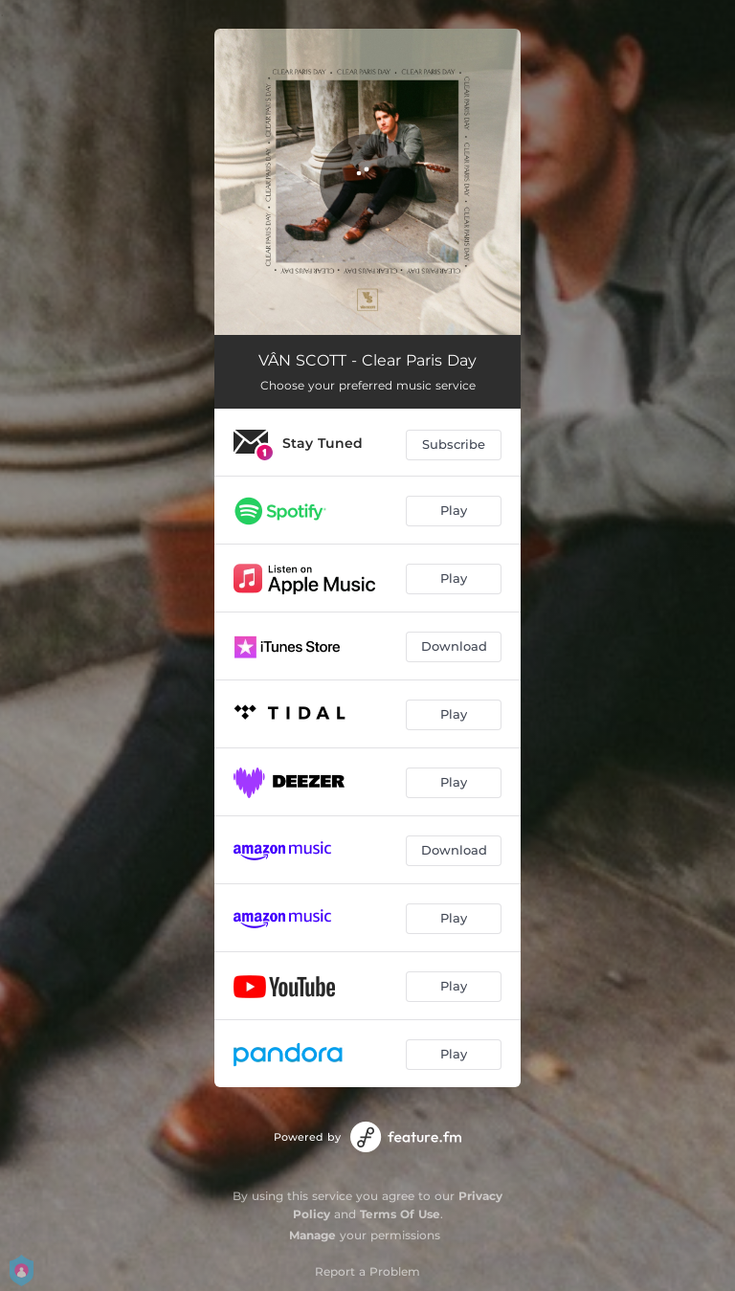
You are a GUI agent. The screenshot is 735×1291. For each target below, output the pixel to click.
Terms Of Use (400, 1214)
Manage (312, 1235)
